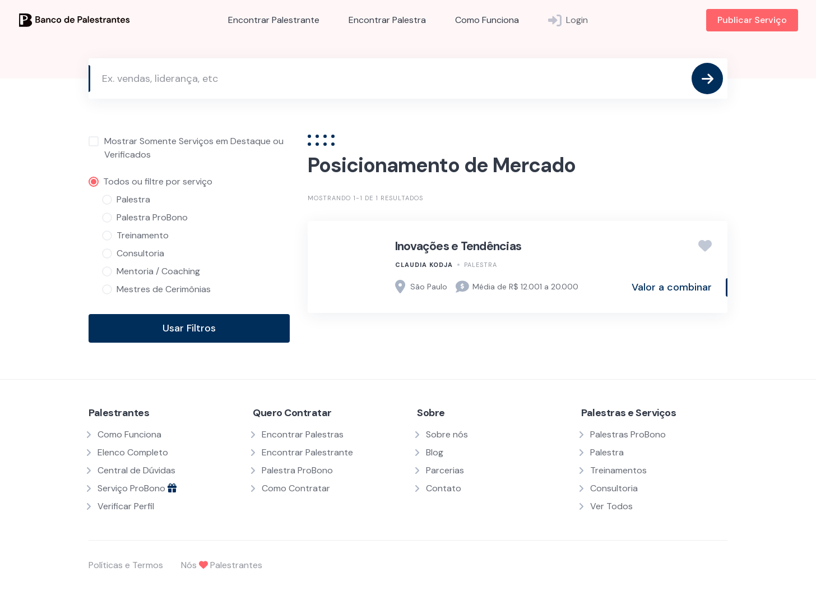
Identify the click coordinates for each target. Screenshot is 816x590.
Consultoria (614, 488)
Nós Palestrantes (221, 565)
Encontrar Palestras (303, 434)
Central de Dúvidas (136, 470)
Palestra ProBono (297, 470)
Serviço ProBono (137, 488)
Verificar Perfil (126, 506)
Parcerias (445, 470)
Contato (443, 488)
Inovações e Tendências (458, 246)
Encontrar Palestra (387, 20)
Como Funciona (487, 20)
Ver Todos (611, 506)
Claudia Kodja (424, 265)
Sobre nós (447, 434)
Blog (434, 452)
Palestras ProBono (628, 434)
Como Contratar (296, 488)
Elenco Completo (133, 452)
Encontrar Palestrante (273, 20)
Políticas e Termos (126, 565)
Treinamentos (618, 470)
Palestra (480, 265)
